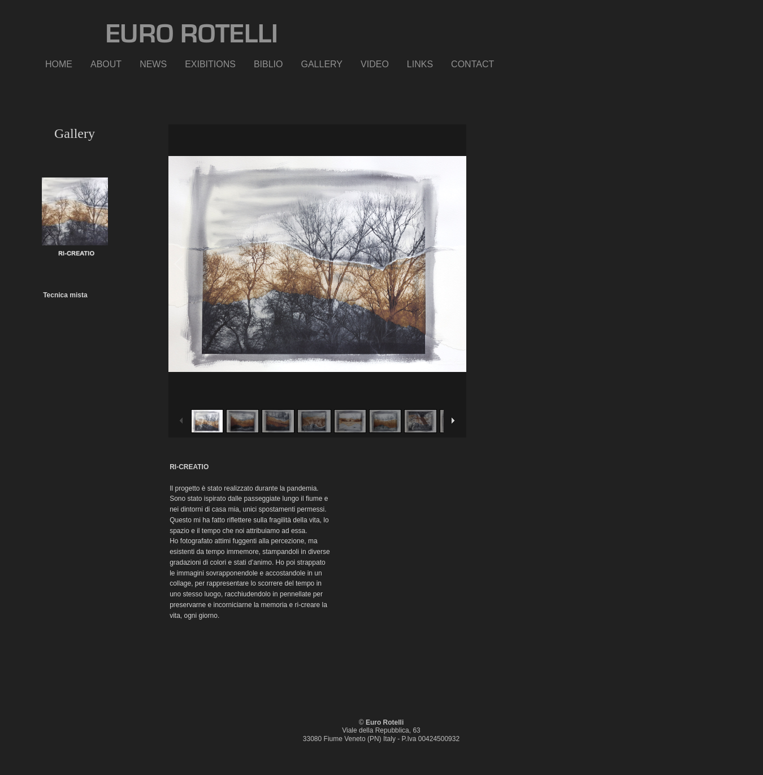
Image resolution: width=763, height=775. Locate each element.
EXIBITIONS (210, 64)
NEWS (153, 64)
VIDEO (375, 64)
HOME (58, 64)
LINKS (420, 64)
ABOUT (106, 64)
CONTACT (472, 64)
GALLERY (322, 64)
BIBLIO (268, 64)
